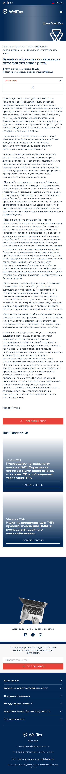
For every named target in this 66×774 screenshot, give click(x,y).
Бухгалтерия (11, 680)
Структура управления (17, 696)
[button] (61, 11)
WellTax (17, 361)
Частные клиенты (14, 719)
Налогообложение (23, 46)
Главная (7, 46)
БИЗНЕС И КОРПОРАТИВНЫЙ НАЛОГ (26, 688)
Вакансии (33, 740)
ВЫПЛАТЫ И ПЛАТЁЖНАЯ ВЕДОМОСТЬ (27, 711)
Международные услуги (18, 703)
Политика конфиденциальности (33, 746)
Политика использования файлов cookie (33, 752)
